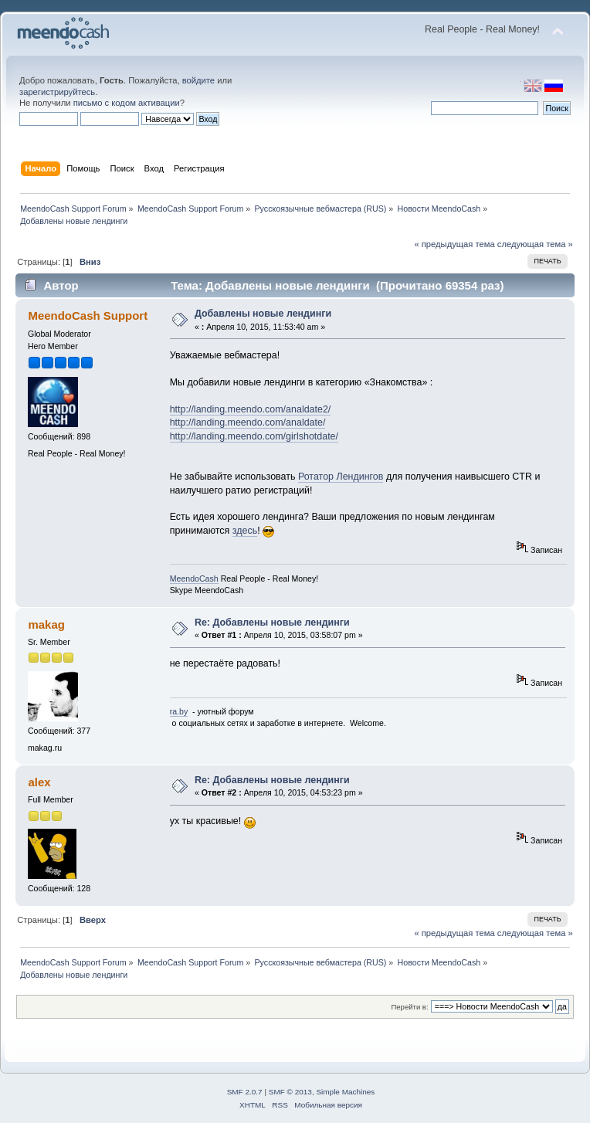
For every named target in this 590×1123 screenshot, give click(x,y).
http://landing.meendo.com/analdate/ (248, 422)
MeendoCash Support (88, 315)
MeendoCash (194, 578)
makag (46, 624)
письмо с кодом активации (126, 102)
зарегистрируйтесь (57, 92)
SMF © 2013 (290, 1091)
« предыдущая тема (454, 244)
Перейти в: (409, 1007)
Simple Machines (345, 1091)
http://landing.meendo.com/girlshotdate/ (254, 436)
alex (39, 782)
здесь (244, 530)
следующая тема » (535, 244)
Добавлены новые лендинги (263, 313)
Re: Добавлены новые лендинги (272, 622)
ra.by (179, 711)
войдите (198, 80)
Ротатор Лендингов (341, 476)
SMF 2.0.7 (245, 1091)
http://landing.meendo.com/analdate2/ (250, 409)
